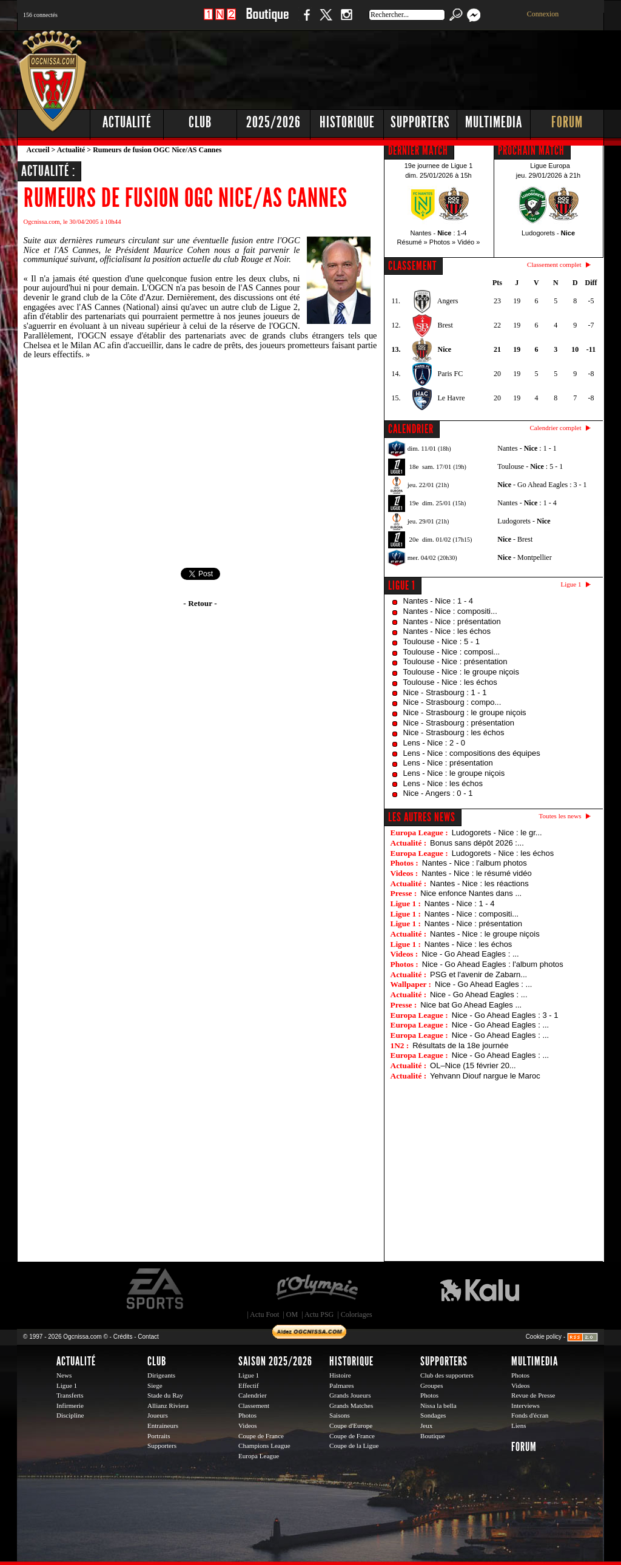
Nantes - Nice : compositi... (450, 611)
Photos (247, 1415)
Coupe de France (261, 1435)
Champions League (264, 1445)
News (64, 1375)
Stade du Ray (165, 1395)
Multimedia (493, 122)
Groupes (431, 1385)
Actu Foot (264, 1314)
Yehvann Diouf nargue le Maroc (485, 1075)
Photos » (442, 242)
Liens (518, 1425)
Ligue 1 (401, 585)
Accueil (38, 150)
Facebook (305, 21)
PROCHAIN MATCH (531, 150)
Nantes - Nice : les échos (447, 631)
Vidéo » (468, 242)
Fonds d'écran (529, 1415)
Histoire (340, 1375)
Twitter (325, 21)
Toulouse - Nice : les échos (450, 682)
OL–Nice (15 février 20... (473, 1065)
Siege (155, 1385)
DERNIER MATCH (418, 150)
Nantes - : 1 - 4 (526, 503)
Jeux (426, 1425)
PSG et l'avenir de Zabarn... (478, 974)
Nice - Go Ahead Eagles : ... (470, 953)
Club (200, 122)
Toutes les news (560, 816)
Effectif (248, 1385)
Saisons (339, 1415)
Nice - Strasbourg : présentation (459, 722)
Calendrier (252, 1395)
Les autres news (421, 817)
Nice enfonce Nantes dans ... (471, 893)
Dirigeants (161, 1375)
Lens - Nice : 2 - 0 (434, 742)
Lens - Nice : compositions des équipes (471, 753)
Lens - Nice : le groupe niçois (454, 773)
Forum (567, 122)
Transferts (69, 1395)
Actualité (127, 122)
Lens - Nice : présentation (448, 762)
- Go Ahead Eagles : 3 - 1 (541, 484)
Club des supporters (447, 1375)
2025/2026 (273, 122)
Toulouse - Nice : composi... (451, 651)
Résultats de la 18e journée (460, 1045)
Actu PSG (319, 1314)
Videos (247, 1425)
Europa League (258, 1455)
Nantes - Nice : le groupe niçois (485, 933)
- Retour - (200, 603)
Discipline (70, 1415)
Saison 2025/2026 (275, 1361)
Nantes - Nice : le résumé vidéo (476, 873)
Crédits (123, 1336)
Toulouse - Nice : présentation (455, 661)
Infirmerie (70, 1405)
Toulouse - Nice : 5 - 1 (441, 641)
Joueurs (157, 1415)
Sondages (433, 1415)
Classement (253, 1405)
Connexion (543, 14)
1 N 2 (220, 21)
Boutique (267, 21)
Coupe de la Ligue (353, 1445)
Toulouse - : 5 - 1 (530, 466)
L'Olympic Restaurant (316, 1289)
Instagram (346, 21)
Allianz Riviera (168, 1405)
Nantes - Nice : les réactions (479, 883)
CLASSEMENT (412, 265)
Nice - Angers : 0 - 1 (438, 793)
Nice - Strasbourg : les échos (454, 732)
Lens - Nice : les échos (443, 783)
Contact (148, 1336)
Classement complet (554, 264)
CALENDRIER (411, 429)
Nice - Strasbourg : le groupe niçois (464, 712)
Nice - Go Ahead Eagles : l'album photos (492, 964)
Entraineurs (162, 1425)
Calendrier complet (555, 427)
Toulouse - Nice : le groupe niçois (461, 671)
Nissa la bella (438, 1405)
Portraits (158, 1435)
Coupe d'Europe (350, 1425)
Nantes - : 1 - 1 (526, 448)
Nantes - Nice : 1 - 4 (438, 600)
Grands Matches (351, 1405)
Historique (347, 122)
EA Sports (156, 1289)
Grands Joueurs (350, 1395)
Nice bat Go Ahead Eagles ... (471, 1004)
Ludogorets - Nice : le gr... (497, 832)
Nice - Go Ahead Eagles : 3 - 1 (505, 1015)
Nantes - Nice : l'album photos (474, 862)
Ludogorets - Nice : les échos (503, 853)
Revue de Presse (533, 1395)
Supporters (420, 122)
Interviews (525, 1405)
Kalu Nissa (479, 1289)
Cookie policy (544, 1336)
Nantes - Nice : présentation (452, 621)
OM (292, 1314)
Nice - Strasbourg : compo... (452, 702)
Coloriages (356, 1314)
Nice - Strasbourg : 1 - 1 (445, 692)
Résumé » (412, 242)
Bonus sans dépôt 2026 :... (477, 842)
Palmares (341, 1385)
